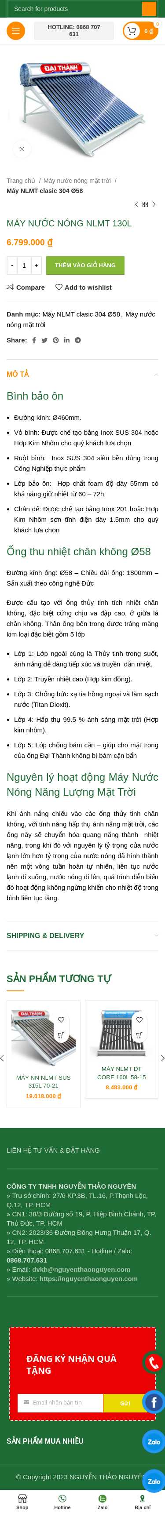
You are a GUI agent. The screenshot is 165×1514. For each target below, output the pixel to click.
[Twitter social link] (44, 340)
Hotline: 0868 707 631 (74, 30)
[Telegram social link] (78, 340)
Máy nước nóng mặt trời (78, 180)
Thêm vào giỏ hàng (85, 265)
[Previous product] (136, 204)
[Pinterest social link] (56, 340)
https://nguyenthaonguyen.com (89, 1278)
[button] (61, 1035)
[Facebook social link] (34, 340)
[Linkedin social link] (67, 340)
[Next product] (154, 204)
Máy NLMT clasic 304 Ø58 (45, 190)
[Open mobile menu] (15, 31)
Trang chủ (22, 180)
